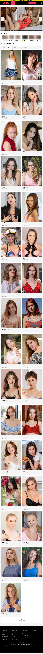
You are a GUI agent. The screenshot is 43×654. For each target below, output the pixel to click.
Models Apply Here (15, 632)
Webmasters (14, 630)
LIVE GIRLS (25, 2)
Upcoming (16, 47)
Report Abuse (14, 639)
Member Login (24, 630)
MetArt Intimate (23, 47)
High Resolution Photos (5, 633)
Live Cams (4, 637)
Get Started (32, 2)
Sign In (38, 2)
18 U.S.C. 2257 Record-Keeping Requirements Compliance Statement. (21, 644)
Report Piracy (24, 638)
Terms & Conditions (25, 635)
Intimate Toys (4, 639)
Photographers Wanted (15, 634)
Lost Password (24, 632)
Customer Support (25, 633)
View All (36, 33)
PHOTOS (17, 2)
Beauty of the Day (5, 636)
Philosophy (14, 636)
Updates (6, 5)
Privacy (23, 636)
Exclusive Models (5, 634)
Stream (9, 47)
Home (2, 5)
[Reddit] (34, 630)
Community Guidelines (16, 637)
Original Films (4, 630)
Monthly (4, 47)
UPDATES (13, 2)
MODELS (21, 2)
